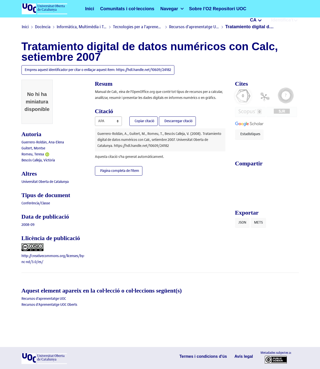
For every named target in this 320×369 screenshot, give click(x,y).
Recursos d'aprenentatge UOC (194, 26)
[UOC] (44, 363)
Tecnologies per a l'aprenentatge (138, 26)
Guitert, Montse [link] (33, 148)
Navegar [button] (154, 8)
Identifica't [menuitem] (284, 8)
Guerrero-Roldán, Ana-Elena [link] (42, 142)
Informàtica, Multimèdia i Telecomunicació (82, 26)
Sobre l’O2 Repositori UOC (195, 8)
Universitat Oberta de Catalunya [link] (45, 181)
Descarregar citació (180, 121)
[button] (252, 9)
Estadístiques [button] (250, 134)
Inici (88, 8)
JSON (242, 223)
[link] (35, 203)
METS (258, 223)
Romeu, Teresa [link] (32, 154)
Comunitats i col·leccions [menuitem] (119, 8)
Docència (42, 26)
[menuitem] (157, 8)
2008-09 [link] (27, 224)
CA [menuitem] (258, 8)
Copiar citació (144, 121)
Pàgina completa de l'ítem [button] (120, 170)
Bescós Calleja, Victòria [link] (38, 160)
